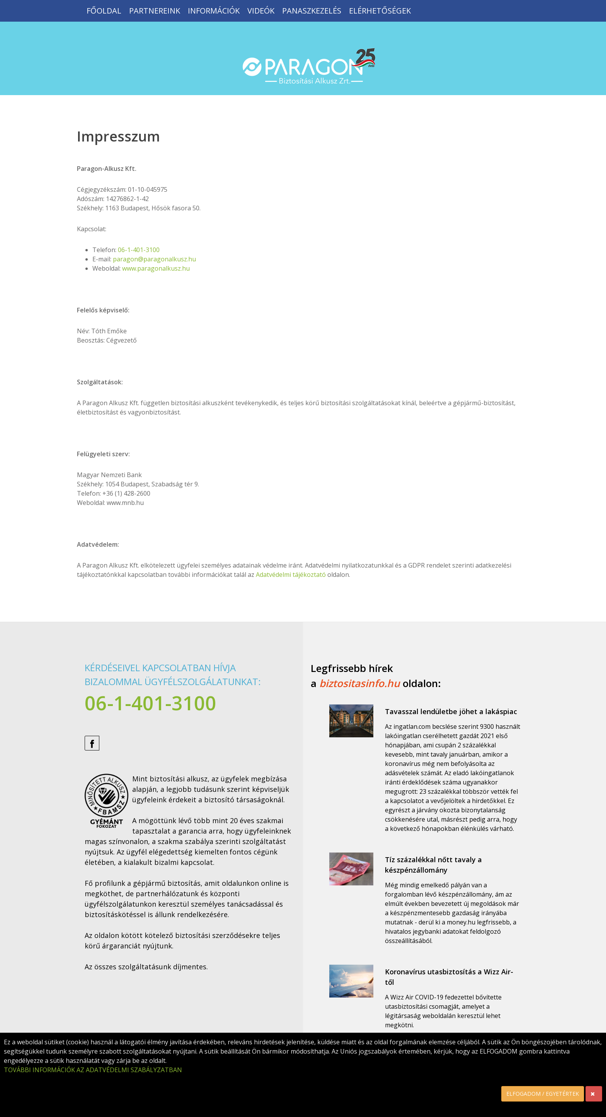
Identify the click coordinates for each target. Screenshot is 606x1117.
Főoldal (104, 10)
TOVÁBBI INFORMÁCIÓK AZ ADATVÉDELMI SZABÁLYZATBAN (93, 1070)
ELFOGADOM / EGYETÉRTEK (542, 1093)
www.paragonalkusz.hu (156, 268)
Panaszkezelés (311, 10)
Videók (260, 10)
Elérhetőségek (380, 10)
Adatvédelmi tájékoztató (291, 574)
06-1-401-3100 (139, 250)
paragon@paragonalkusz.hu (154, 259)
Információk (214, 10)
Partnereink (154, 10)
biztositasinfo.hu (359, 683)
